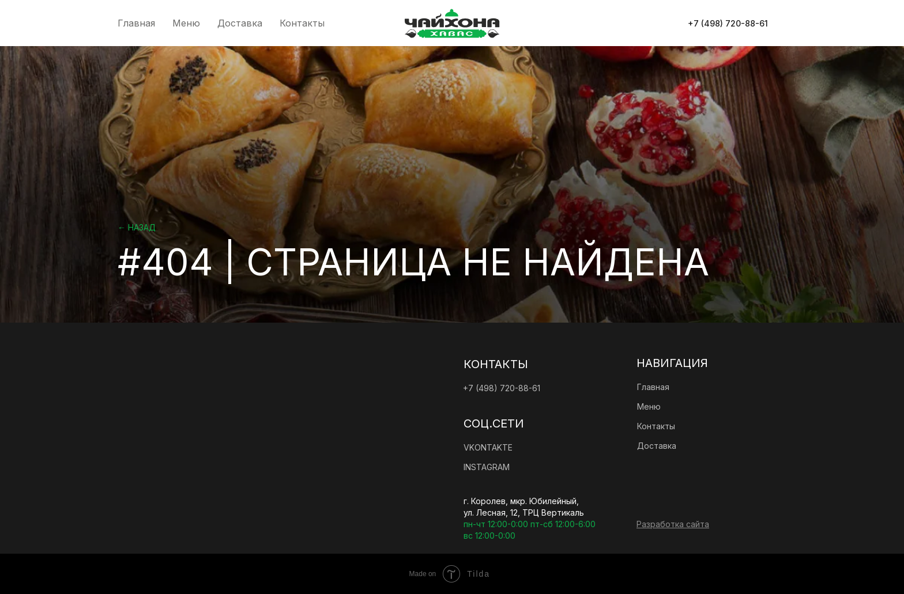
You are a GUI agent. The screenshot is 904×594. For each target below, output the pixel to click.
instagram (487, 467)
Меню (186, 23)
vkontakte (488, 447)
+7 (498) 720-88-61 (501, 388)
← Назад (137, 227)
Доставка (239, 23)
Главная (136, 23)
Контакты (302, 23)
